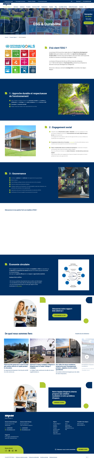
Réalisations (44, 6)
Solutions (22, 6)
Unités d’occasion (73, 6)
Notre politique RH (81, 425)
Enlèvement (67, 425)
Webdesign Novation (53, 457)
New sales (55, 432)
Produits (28, 6)
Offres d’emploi (80, 423)
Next (87, 357)
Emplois (51, 6)
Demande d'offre (59, 402)
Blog (56, 6)
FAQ (66, 429)
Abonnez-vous (83, 449)
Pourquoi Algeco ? (7, 6)
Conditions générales (44, 457)
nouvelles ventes (63, 6)
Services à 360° (36, 6)
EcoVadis (19, 286)
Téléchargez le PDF (60, 315)
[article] (16, 356)
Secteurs (16, 6)
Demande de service (69, 428)
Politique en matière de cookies (22, 457)
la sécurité (72, 142)
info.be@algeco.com (10, 429)
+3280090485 (9, 427)
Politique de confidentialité (34, 457)
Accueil (6, 37)
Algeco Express (68, 426)
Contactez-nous (88, 22)
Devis (66, 423)
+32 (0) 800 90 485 (87, 1)
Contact (81, 6)
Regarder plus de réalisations (82, 333)
